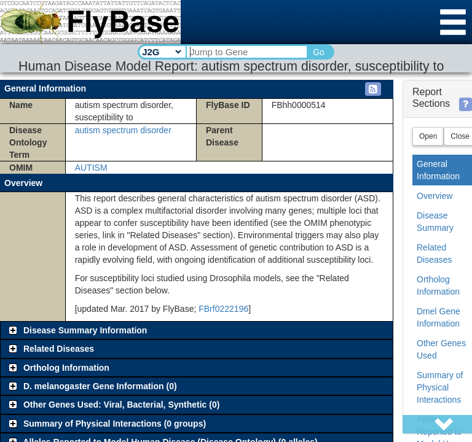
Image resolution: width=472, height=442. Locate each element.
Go (318, 52)
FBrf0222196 (223, 309)
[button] (373, 89)
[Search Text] (246, 52)
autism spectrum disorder (123, 130)
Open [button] (428, 136)
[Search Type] (161, 51)
